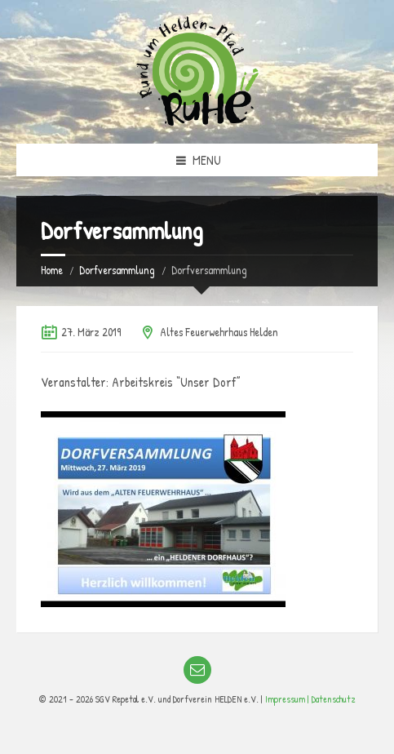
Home (52, 269)
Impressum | (288, 699)
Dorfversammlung (117, 269)
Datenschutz (334, 699)
